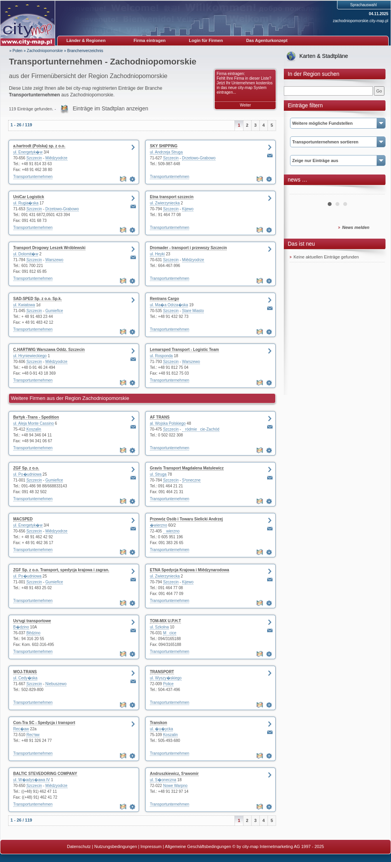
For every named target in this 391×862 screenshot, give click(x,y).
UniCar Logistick (28, 197)
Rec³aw (33, 735)
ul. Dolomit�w (25, 254)
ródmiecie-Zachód (200, 429)
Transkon (158, 723)
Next (374, 191)
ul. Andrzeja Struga (166, 152)
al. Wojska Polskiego (168, 423)
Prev (300, 191)
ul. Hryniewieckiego (30, 356)
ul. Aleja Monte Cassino (33, 423)
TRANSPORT (162, 672)
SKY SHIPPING (163, 146)
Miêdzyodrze (56, 158)
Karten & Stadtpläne (323, 56)
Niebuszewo (55, 684)
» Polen (16, 51)
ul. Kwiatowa (24, 305)
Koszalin (33, 429)
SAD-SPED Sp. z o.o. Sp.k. (37, 299)
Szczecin (34, 158)
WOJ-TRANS (25, 672)
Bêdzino (33, 633)
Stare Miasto (193, 311)
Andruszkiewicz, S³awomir (174, 773)
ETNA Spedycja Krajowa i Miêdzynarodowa (189, 570)
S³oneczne (191, 480)
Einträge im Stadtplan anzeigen (110, 108)
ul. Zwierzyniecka (165, 203)
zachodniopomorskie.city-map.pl (360, 21)
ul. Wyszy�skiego (166, 678)
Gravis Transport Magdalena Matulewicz (187, 468)
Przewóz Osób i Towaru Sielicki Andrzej (186, 519)
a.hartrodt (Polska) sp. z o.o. (39, 146)
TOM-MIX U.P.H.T (165, 621)
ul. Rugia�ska (25, 203)
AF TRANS (160, 417)
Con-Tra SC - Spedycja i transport (44, 723)
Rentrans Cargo (164, 299)
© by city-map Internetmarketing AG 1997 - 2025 (278, 846)
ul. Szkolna (159, 627)
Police (168, 684)
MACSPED (23, 519)
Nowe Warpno (175, 785)
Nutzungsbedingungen (115, 846)
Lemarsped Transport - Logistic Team (184, 349)
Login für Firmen (206, 40)
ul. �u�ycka (161, 729)
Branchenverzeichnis (85, 51)
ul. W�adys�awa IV (31, 780)
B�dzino (21, 627)
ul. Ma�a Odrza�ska (169, 305)
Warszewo (54, 260)
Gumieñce (54, 311)
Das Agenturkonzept (267, 40)
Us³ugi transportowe (32, 621)
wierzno (171, 531)
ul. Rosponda (161, 356)
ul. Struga (158, 474)
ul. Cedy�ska (25, 678)
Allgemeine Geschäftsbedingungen (198, 846)
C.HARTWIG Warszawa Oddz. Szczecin (49, 349)
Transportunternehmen (32, 176)
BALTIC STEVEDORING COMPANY (45, 773)
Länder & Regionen (86, 40)
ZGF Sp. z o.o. (26, 468)
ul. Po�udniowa (27, 474)
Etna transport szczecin (171, 197)
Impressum (151, 846)
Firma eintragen (150, 40)
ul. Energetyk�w (28, 152)
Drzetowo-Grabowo (198, 158)
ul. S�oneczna (163, 780)
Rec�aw (21, 729)
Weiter (245, 105)
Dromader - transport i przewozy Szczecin (188, 248)
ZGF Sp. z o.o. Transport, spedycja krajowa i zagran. (61, 570)
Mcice (169, 633)
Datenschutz (79, 846)
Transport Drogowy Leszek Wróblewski (49, 248)
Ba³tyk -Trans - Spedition (36, 417)
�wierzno (158, 525)
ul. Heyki (157, 254)
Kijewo (187, 209)
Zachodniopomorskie (45, 51)
